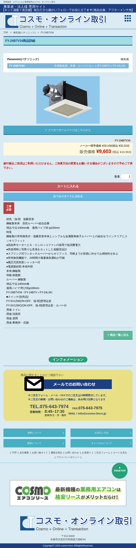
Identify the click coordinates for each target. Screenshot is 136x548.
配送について (34, 443)
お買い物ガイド (40, 452)
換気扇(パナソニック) (24, 32)
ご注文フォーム (102, 452)
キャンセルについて (101, 443)
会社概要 (24, 452)
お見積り (86, 452)
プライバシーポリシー (68, 457)
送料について (34, 432)
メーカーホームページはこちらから (69, 129)
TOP (5, 32)
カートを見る (120, 452)
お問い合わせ (72, 452)
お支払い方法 (102, 432)
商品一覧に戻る (119, 334)
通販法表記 (56, 452)
